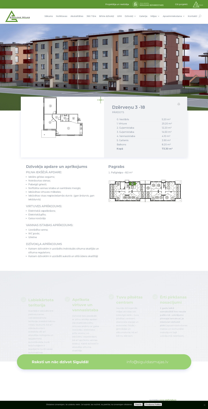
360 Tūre (91, 16)
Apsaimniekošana (172, 16)
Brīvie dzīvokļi (106, 16)
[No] (204, 405)
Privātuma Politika (153, 404)
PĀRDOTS (118, 112)
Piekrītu (138, 404)
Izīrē (119, 16)
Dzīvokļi (129, 16)
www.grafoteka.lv (167, 400)
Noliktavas (61, 16)
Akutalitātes (76, 16)
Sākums (48, 16)
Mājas (154, 16)
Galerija (143, 16)
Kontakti (192, 16)
